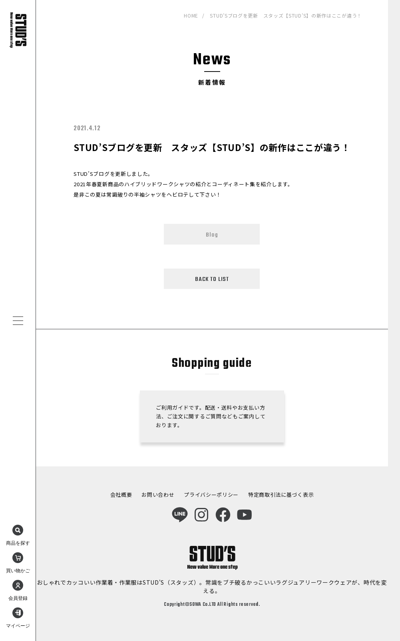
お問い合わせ (157, 494)
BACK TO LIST (212, 279)
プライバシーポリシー (211, 494)
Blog (212, 235)
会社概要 (121, 494)
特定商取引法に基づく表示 (281, 494)
